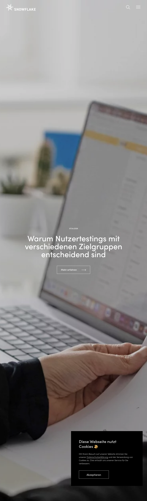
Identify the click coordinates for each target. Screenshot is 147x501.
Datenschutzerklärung (97, 457)
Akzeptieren (94, 474)
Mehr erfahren (69, 269)
